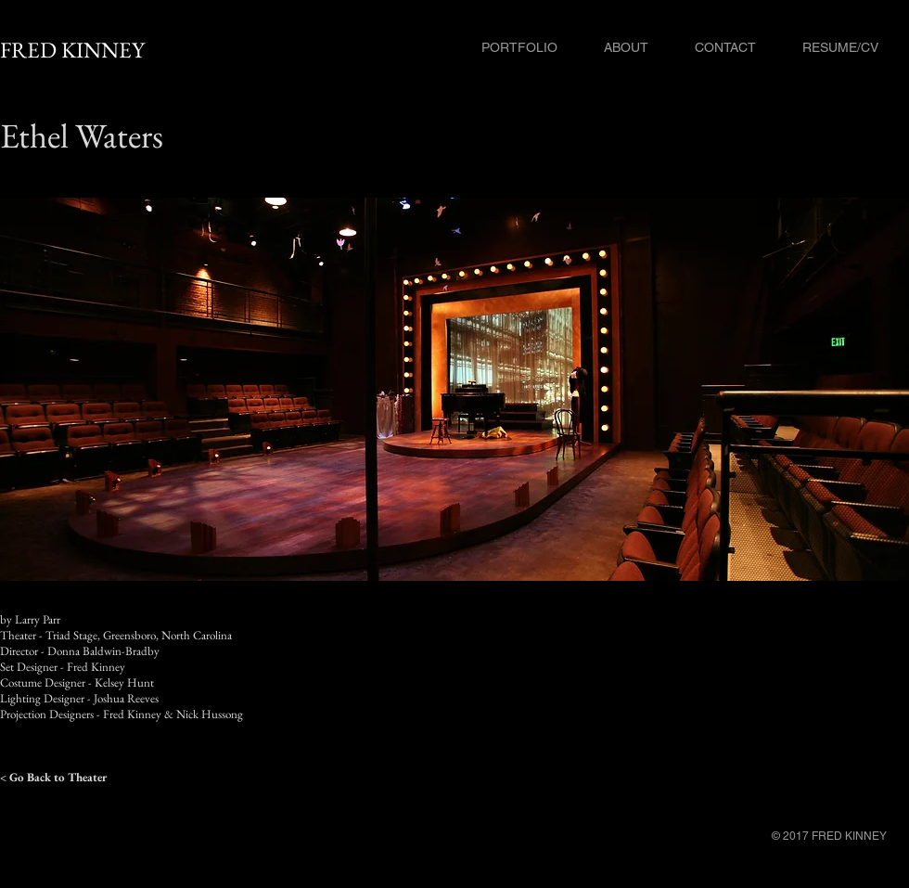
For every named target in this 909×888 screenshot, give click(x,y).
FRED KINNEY (72, 49)
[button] (454, 389)
